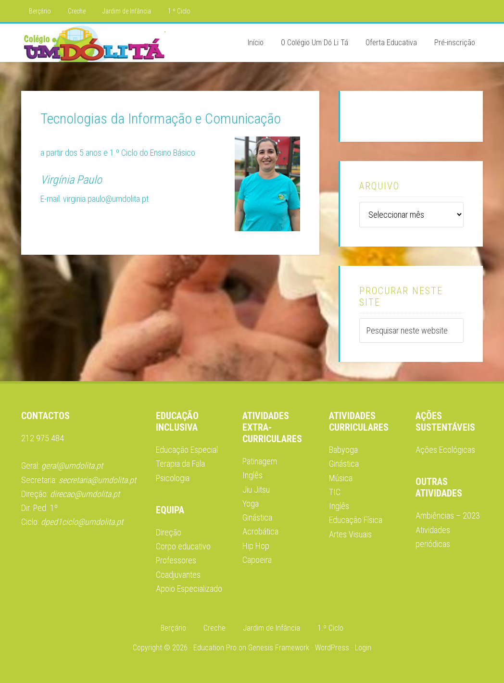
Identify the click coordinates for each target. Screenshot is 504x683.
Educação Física (355, 520)
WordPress (332, 647)
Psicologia (172, 478)
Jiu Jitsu (256, 489)
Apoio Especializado (189, 589)
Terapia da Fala (180, 464)
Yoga (250, 503)
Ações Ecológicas (445, 450)
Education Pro (215, 647)
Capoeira (257, 560)
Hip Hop (255, 546)
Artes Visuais (350, 534)
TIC (334, 492)
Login (363, 647)
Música (341, 478)
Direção (168, 532)
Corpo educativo (183, 546)
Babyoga (343, 450)
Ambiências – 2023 (448, 515)
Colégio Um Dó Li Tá (93, 43)
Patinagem (259, 461)
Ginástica (344, 464)
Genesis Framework (278, 647)
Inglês (252, 475)
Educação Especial (187, 450)
